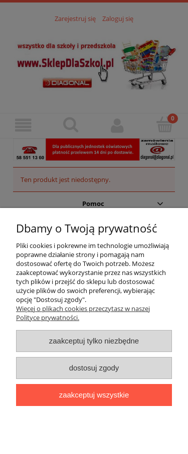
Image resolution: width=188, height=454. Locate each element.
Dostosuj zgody (94, 368)
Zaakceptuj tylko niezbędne (94, 340)
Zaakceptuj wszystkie (94, 394)
